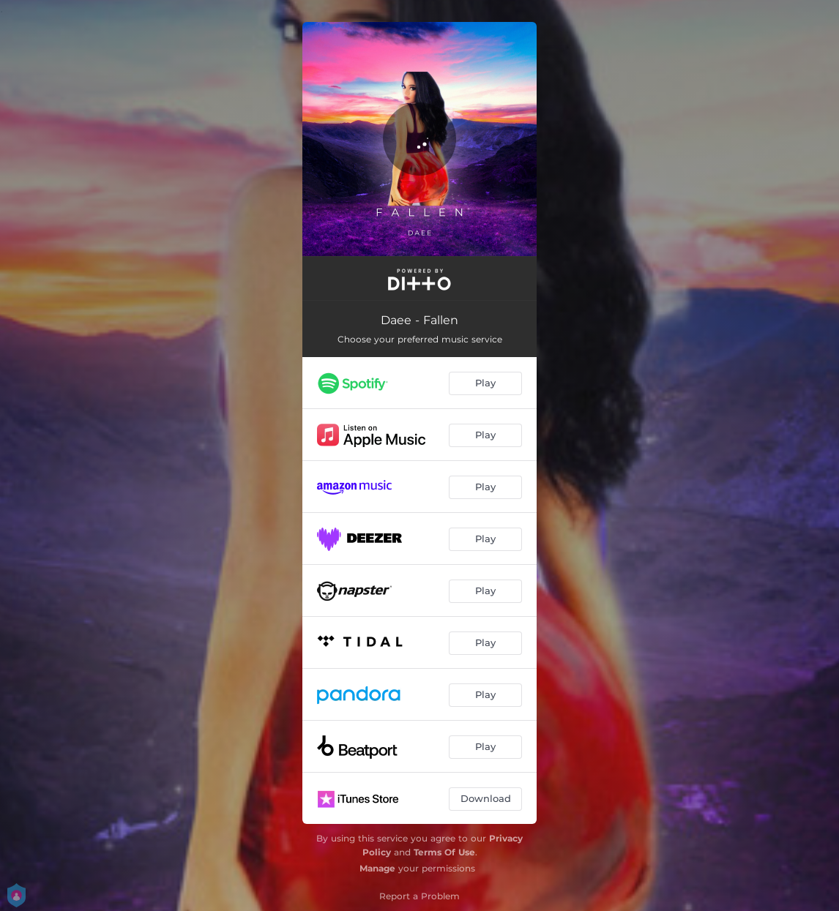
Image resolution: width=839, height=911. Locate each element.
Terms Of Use (444, 852)
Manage (377, 868)
